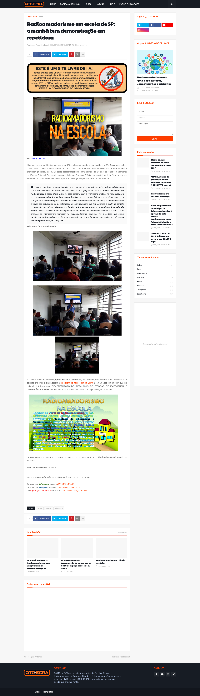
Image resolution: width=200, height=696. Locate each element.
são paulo (59, 508)
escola (41, 17)
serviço (155, 285)
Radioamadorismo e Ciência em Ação (110, 561)
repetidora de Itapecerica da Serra (77, 383)
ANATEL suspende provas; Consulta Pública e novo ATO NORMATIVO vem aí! (161, 180)
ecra (155, 269)
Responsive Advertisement (155, 344)
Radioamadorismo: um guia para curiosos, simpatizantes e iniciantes (154, 80)
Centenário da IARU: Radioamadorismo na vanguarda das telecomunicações (38, 564)
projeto (48, 508)
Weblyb (71, 692)
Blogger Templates (44, 692)
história (155, 277)
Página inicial (32, 17)
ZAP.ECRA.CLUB (65, 484)
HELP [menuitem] (112, 4)
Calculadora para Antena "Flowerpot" (161, 195)
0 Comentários (81, 45)
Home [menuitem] (53, 4)
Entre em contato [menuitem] (129, 4)
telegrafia (155, 290)
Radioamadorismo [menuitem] (70, 4)
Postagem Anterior (33, 657)
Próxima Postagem (120, 657)
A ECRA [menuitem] (100, 4)
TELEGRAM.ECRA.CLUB (69, 487)
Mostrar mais (122, 532)
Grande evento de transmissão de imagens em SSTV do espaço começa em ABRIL (76, 564)
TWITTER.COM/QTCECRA (74, 490)
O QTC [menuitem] (88, 4)
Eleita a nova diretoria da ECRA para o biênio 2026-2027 (161, 163)
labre (155, 265)
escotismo (155, 294)
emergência (155, 273)
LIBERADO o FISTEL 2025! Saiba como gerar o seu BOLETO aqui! (161, 237)
